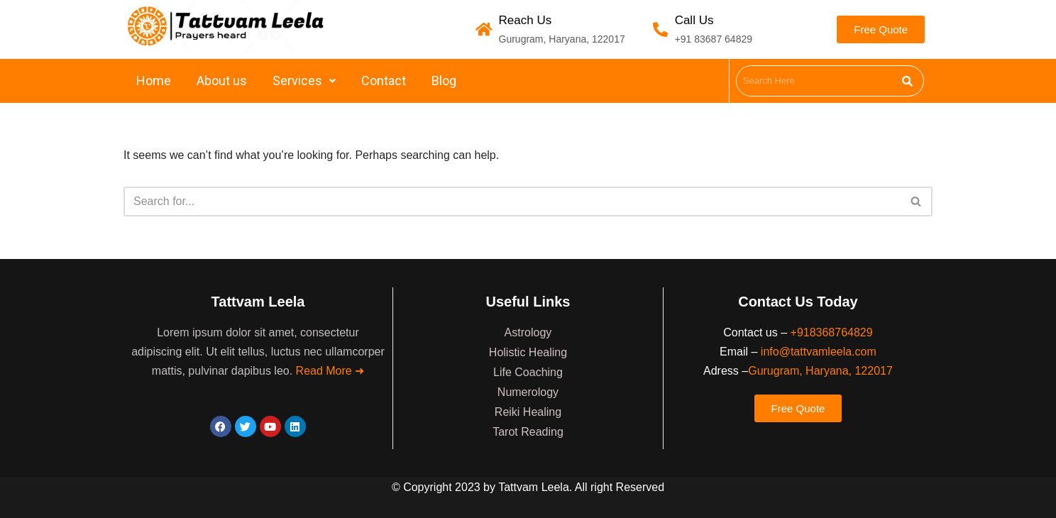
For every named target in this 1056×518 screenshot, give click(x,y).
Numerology (528, 392)
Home (153, 80)
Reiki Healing (528, 412)
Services (304, 80)
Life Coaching (528, 372)
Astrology (528, 332)
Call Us (694, 20)
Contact (383, 80)
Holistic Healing (528, 352)
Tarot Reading (528, 432)
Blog (443, 80)
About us (222, 80)
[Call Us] (660, 29)
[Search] (512, 201)
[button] (304, 81)
